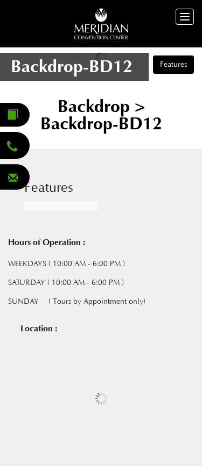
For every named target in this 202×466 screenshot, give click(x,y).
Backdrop (96, 106)
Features (173, 64)
